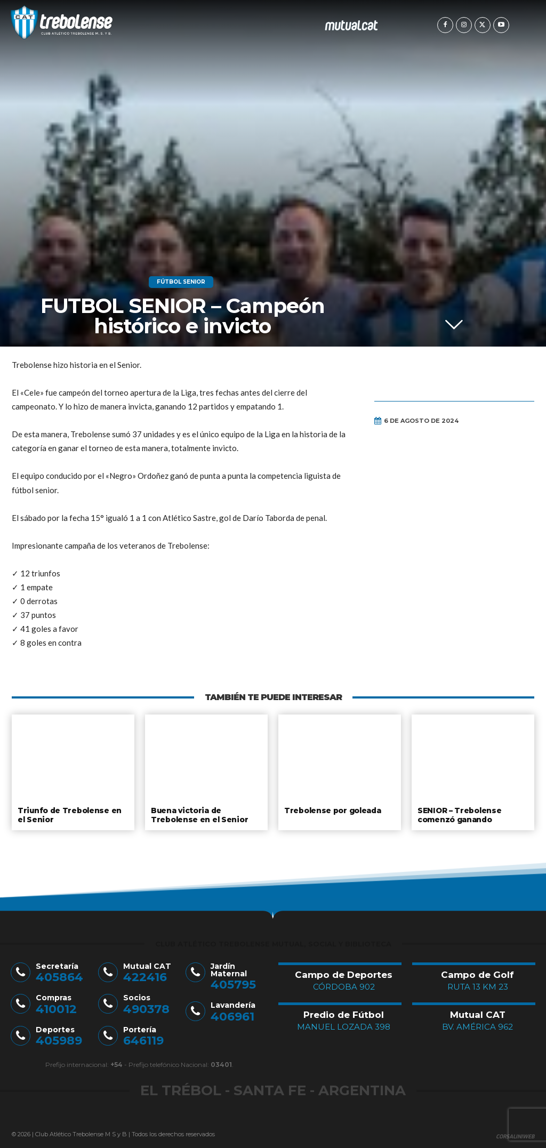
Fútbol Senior (181, 282)
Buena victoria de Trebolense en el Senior (197, 814)
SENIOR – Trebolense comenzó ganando (458, 814)
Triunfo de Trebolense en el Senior (72, 814)
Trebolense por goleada (332, 810)
